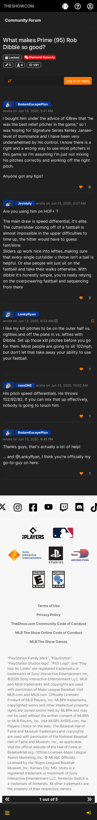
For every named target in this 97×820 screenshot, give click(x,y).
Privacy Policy (48, 615)
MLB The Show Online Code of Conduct (48, 632)
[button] (7, 813)
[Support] (78, 5)
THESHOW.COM (19, 5)
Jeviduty (25, 203)
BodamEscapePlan (33, 104)
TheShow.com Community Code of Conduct (48, 623)
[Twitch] (64, 507)
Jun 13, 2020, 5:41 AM (35, 111)
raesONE (25, 385)
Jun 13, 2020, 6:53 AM (35, 321)
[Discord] (79, 507)
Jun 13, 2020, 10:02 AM (69, 385)
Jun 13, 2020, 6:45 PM (35, 439)
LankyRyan (27, 314)
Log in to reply (78, 81)
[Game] (66, 5)
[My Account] (90, 5)
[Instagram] (18, 507)
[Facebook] (33, 507)
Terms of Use (49, 606)
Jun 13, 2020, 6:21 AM (68, 203)
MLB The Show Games (48, 641)
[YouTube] (48, 507)
